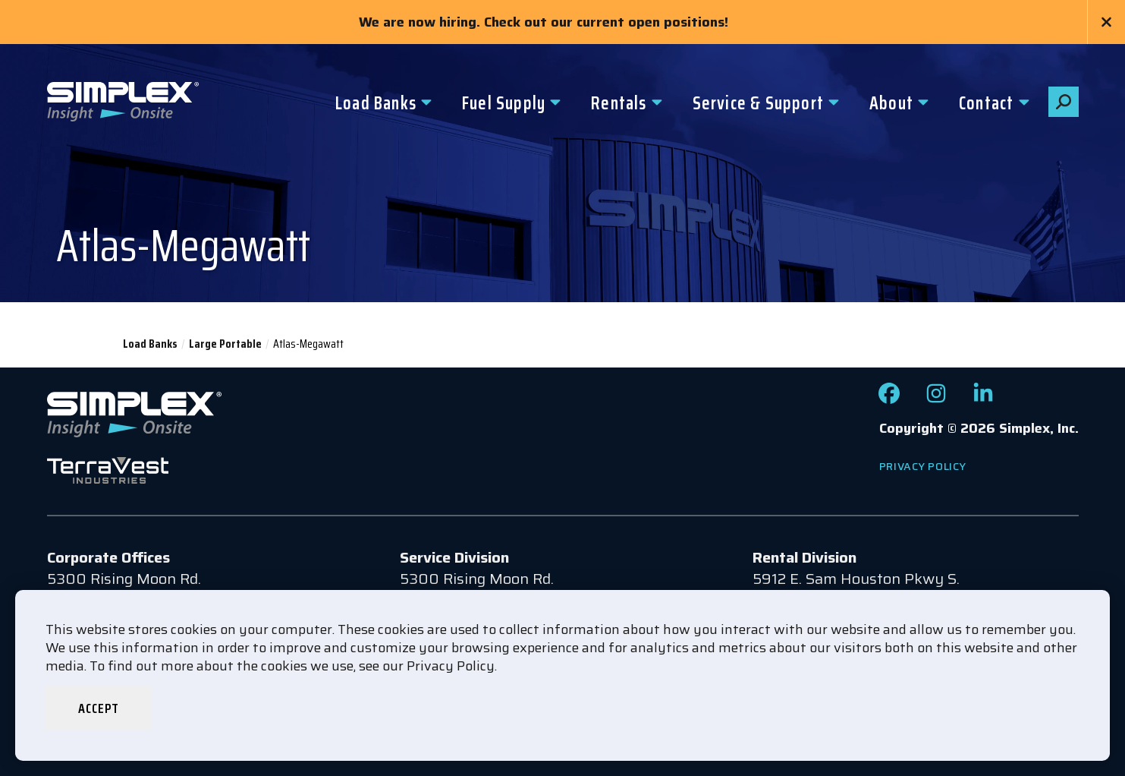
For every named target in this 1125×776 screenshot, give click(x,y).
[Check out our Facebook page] (889, 398)
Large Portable (225, 343)
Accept (98, 708)
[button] (1063, 102)
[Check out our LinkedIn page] (983, 398)
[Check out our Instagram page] (936, 398)
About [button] (891, 103)
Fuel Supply (503, 103)
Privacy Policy (922, 466)
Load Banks (375, 103)
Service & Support (758, 103)
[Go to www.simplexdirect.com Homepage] (123, 103)
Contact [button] (986, 103)
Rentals (618, 103)
